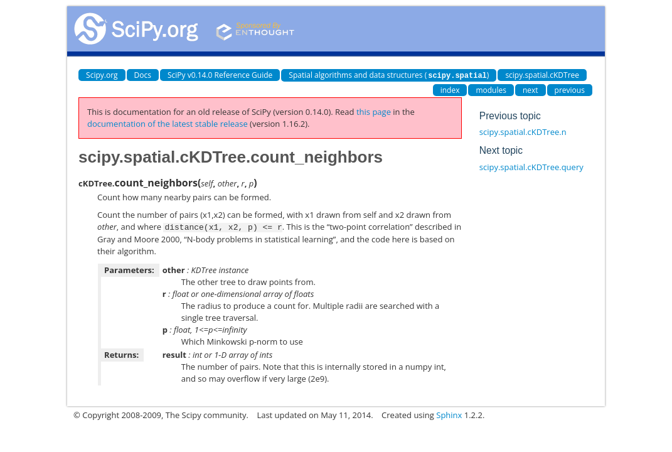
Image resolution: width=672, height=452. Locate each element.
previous (570, 89)
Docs (142, 75)
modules (491, 89)
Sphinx (449, 413)
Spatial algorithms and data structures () (389, 75)
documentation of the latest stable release (167, 123)
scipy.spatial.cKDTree (542, 75)
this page (373, 111)
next (530, 89)
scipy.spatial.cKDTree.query (531, 166)
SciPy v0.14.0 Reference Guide (220, 75)
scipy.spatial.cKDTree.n (523, 131)
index (450, 89)
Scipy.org (102, 75)
